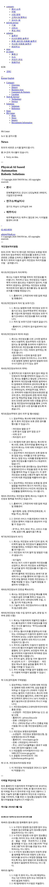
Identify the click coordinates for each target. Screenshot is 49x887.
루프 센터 (15, 30)
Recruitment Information (21, 122)
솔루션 (14, 36)
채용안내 (15, 62)
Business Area (17, 90)
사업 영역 (15, 14)
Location (15, 94)
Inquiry (14, 120)
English (11, 78)
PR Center (10, 113)
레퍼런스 (15, 47)
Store (8, 111)
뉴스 (13, 57)
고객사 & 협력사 (19, 17)
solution (9, 33)
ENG (8, 71)
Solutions (10, 104)
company (10, 6)
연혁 (13, 12)
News (13, 118)
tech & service (12, 23)
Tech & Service (12, 97)
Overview (15, 85)
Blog (13, 115)
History (14, 87)
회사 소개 (15, 9)
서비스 (14, 28)
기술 (13, 25)
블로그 (14, 54)
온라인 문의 (16, 59)
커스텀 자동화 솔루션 (21, 44)
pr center (10, 51)
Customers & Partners (20, 92)
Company (10, 83)
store (8, 49)
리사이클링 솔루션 (20, 38)
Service (14, 101)
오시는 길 (15, 20)
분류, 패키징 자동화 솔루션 (24, 41)
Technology (16, 99)
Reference (15, 108)
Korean (4, 78)
